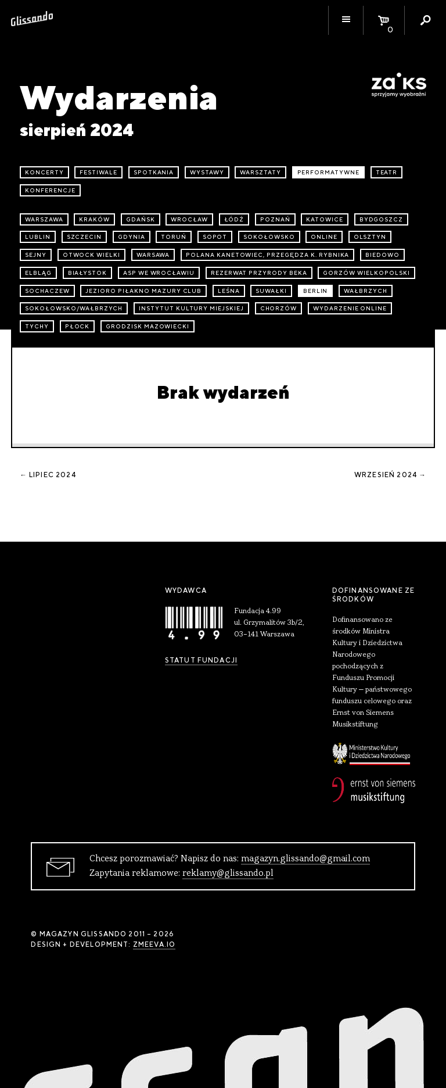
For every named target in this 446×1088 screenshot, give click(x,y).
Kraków (94, 219)
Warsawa (153, 255)
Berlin (315, 291)
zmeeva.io (154, 944)
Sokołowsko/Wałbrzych (74, 308)
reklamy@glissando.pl (228, 873)
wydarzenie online (350, 308)
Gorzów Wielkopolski (366, 273)
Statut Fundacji (201, 660)
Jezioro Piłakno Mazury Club (143, 291)
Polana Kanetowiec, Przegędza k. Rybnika (267, 255)
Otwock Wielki (91, 255)
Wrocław (189, 219)
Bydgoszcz (381, 219)
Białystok (87, 273)
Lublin (38, 237)
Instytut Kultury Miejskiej (191, 308)
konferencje (50, 190)
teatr (387, 172)
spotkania (154, 172)
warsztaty (260, 172)
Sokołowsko (269, 237)
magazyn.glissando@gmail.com (305, 859)
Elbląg (38, 273)
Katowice (324, 219)
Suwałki (271, 291)
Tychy (37, 326)
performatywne (328, 172)
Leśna (229, 291)
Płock (77, 326)
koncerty (44, 172)
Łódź (234, 219)
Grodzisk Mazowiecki (147, 326)
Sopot (215, 237)
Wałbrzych (365, 291)
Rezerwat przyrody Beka (259, 273)
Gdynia (131, 237)
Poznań (275, 219)
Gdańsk (140, 219)
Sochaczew (47, 291)
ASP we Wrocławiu (159, 273)
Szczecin (84, 237)
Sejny (35, 255)
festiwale (98, 172)
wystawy (207, 172)
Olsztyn (370, 237)
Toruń (173, 237)
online (324, 237)
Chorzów (278, 308)
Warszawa (44, 219)
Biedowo (382, 255)
